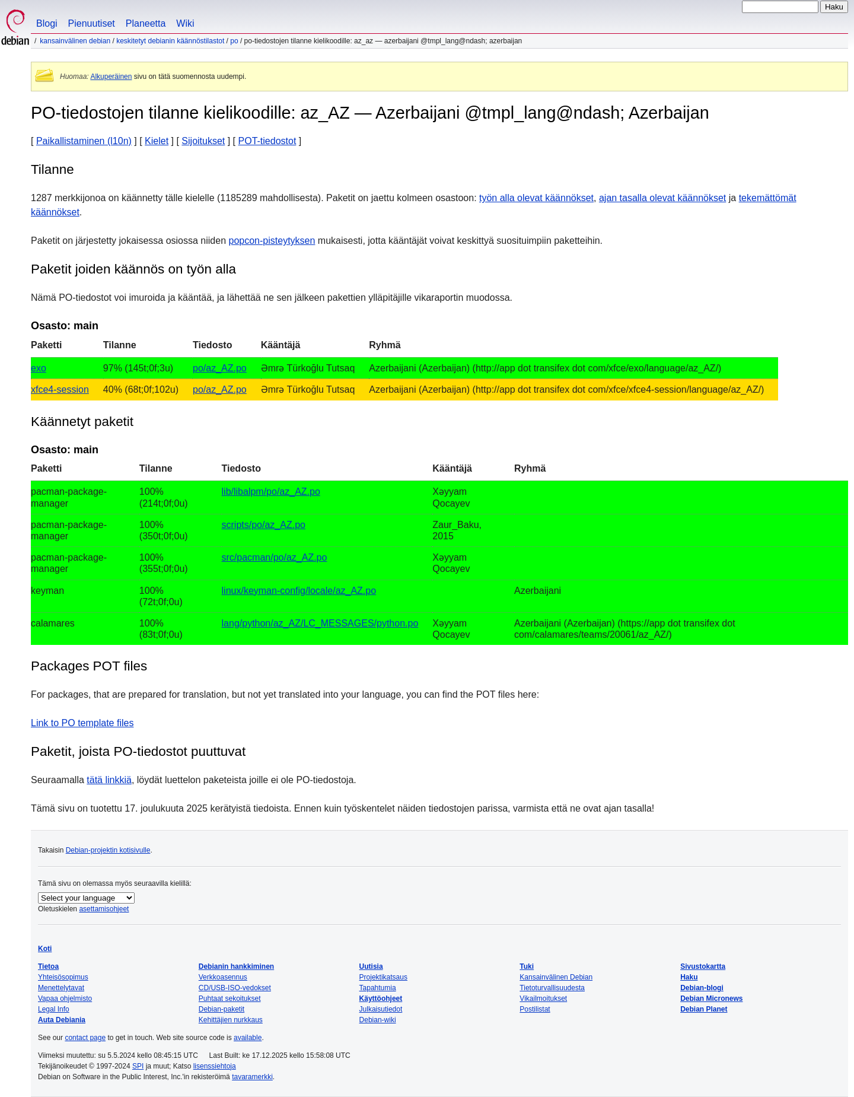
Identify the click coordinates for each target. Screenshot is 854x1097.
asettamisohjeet (104, 909)
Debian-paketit (221, 1009)
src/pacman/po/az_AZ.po (274, 557)
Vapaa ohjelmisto (65, 998)
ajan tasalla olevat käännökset (662, 198)
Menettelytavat (61, 988)
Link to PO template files (82, 723)
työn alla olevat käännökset (536, 198)
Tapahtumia (377, 988)
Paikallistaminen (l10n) (84, 141)
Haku (688, 977)
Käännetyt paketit (82, 421)
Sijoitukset (203, 141)
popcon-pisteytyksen (272, 241)
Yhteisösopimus (63, 977)
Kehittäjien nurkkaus (231, 1020)
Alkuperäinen (111, 76)
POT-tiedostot (267, 141)
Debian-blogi (702, 988)
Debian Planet (703, 1009)
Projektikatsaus (383, 977)
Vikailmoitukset (543, 998)
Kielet (156, 141)
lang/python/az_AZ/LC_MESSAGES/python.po (320, 623)
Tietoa (48, 966)
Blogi (47, 23)
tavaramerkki (252, 1077)
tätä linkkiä (109, 780)
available (248, 1038)
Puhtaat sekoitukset (230, 998)
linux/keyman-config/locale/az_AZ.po (299, 591)
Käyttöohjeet (381, 998)
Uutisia (371, 966)
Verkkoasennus (223, 977)
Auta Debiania (61, 1020)
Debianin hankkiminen (236, 966)
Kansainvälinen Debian (75, 41)
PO (234, 41)
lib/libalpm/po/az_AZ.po (271, 492)
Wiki (185, 23)
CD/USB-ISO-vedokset (235, 988)
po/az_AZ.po (220, 368)
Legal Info (53, 1009)
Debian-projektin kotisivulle (108, 850)
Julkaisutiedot (381, 1009)
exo (38, 368)
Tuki (527, 966)
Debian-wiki (377, 1020)
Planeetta (146, 23)
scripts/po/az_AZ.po (263, 525)
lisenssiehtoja (214, 1066)
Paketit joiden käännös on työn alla (133, 269)
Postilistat (535, 1009)
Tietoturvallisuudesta (552, 988)
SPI (138, 1066)
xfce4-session (60, 389)
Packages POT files (89, 666)
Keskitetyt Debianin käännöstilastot (170, 41)
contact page (85, 1038)
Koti (45, 949)
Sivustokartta (702, 966)
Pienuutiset (91, 23)
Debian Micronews (711, 998)
